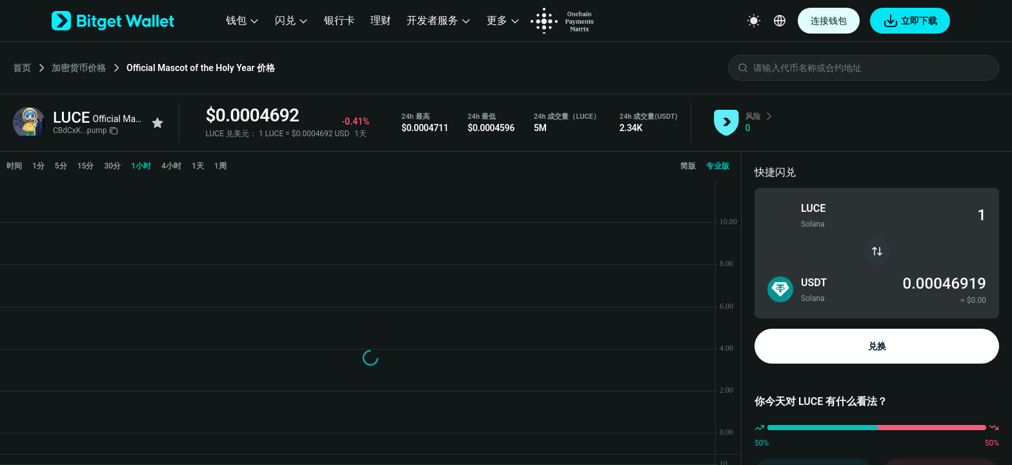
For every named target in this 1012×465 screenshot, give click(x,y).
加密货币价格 (79, 68)
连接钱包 (829, 21)
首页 (22, 68)
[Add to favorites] (157, 122)
